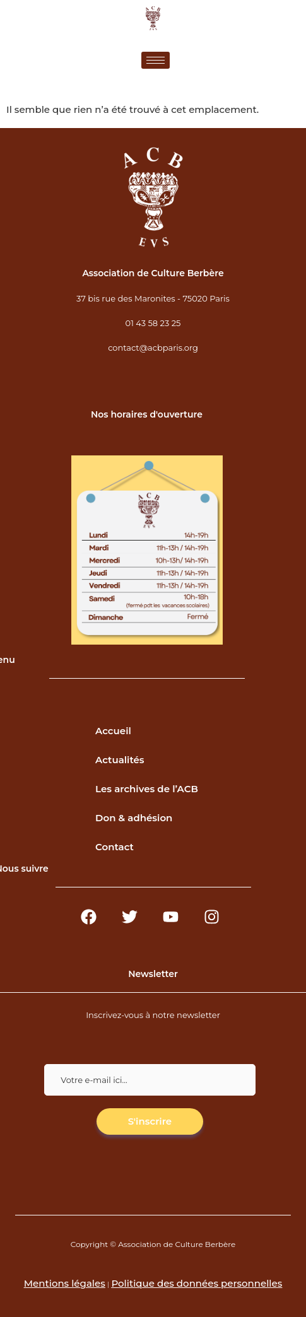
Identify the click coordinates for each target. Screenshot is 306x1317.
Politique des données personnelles (196, 1283)
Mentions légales (64, 1283)
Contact (114, 847)
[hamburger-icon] (155, 60)
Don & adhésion (133, 818)
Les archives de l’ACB (146, 789)
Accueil (113, 731)
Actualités (119, 760)
